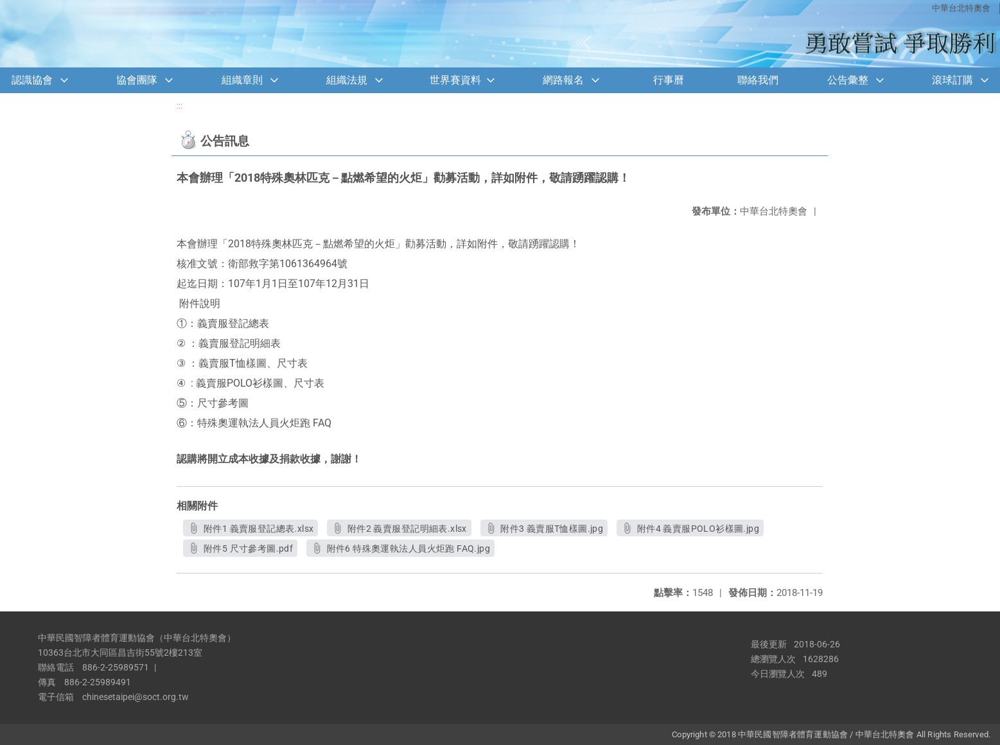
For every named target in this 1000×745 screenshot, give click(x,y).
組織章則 (242, 80)
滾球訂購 (952, 80)
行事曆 (668, 80)
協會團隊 (136, 80)
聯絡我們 (757, 80)
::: (179, 105)
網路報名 (563, 80)
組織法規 (346, 80)
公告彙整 (847, 80)
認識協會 (32, 80)
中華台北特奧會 (961, 8)
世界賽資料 (455, 80)
